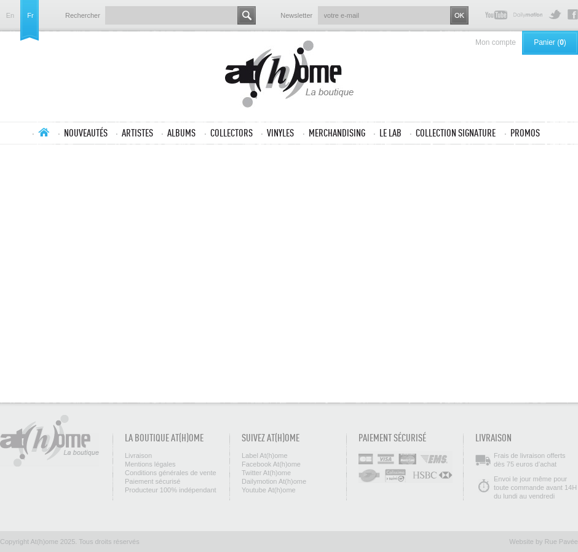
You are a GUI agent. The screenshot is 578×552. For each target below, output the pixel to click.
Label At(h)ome (265, 455)
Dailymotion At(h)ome (527, 14)
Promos (525, 133)
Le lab (390, 133)
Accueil (43, 132)
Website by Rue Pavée (543, 541)
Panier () (550, 42)
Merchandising (337, 133)
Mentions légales (150, 464)
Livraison (138, 455)
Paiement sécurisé (153, 481)
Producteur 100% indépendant (170, 490)
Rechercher (82, 15)
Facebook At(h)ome (573, 14)
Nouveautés (86, 133)
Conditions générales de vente (170, 472)
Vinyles (280, 133)
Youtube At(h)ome (496, 14)
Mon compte (495, 42)
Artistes (137, 133)
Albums (181, 133)
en (10, 15)
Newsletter (296, 15)
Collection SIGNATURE (456, 133)
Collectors (231, 133)
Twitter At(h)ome (554, 14)
